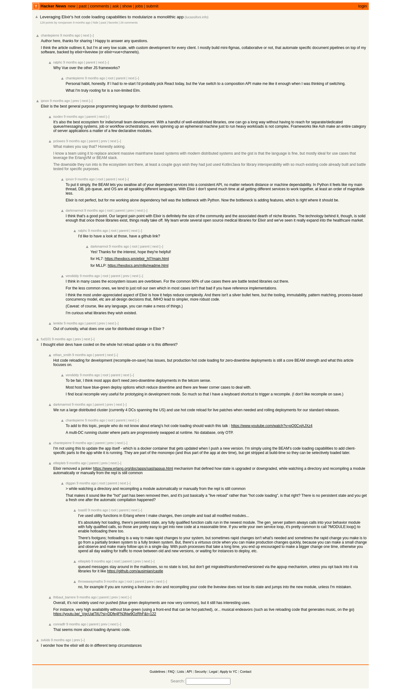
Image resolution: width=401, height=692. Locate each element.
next (86, 35)
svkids (45, 640)
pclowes (59, 141)
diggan (71, 483)
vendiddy (72, 276)
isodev (58, 116)
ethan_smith (62, 355)
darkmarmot (74, 210)
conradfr (59, 624)
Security (201, 671)
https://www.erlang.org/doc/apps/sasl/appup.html (133, 468)
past (83, 6)
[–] (92, 35)
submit (152, 6)
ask (116, 6)
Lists (180, 671)
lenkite (58, 323)
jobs (139, 6)
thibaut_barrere (64, 597)
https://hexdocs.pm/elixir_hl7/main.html (137, 259)
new (71, 6)
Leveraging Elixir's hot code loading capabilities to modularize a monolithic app (112, 17)
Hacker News (53, 6)
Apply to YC (228, 671)
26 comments (129, 22)
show (127, 6)
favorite (113, 22)
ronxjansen (65, 22)
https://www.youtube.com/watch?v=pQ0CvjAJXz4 (271, 426)
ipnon (45, 101)
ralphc (57, 62)
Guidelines (157, 671)
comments (99, 6)
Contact (246, 671)
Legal (213, 671)
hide (95, 22)
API (189, 671)
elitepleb (59, 463)
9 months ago (82, 22)
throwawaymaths (90, 581)
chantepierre (50, 35)
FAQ (171, 671)
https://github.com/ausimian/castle (135, 571)
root (110, 78)
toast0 (82, 510)
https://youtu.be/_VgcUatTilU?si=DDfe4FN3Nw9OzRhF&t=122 (104, 614)
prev (76, 101)
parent (90, 62)
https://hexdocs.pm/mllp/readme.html (138, 265)
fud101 (46, 339)
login (362, 6)
